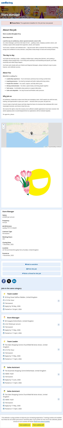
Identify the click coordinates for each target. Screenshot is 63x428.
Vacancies (5, 9)
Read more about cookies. (42, 421)
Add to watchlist (31, 264)
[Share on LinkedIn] (14, 281)
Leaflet (45, 146)
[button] (32, 133)
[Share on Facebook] (4, 281)
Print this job (31, 269)
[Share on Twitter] (9, 281)
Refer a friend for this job (31, 273)
